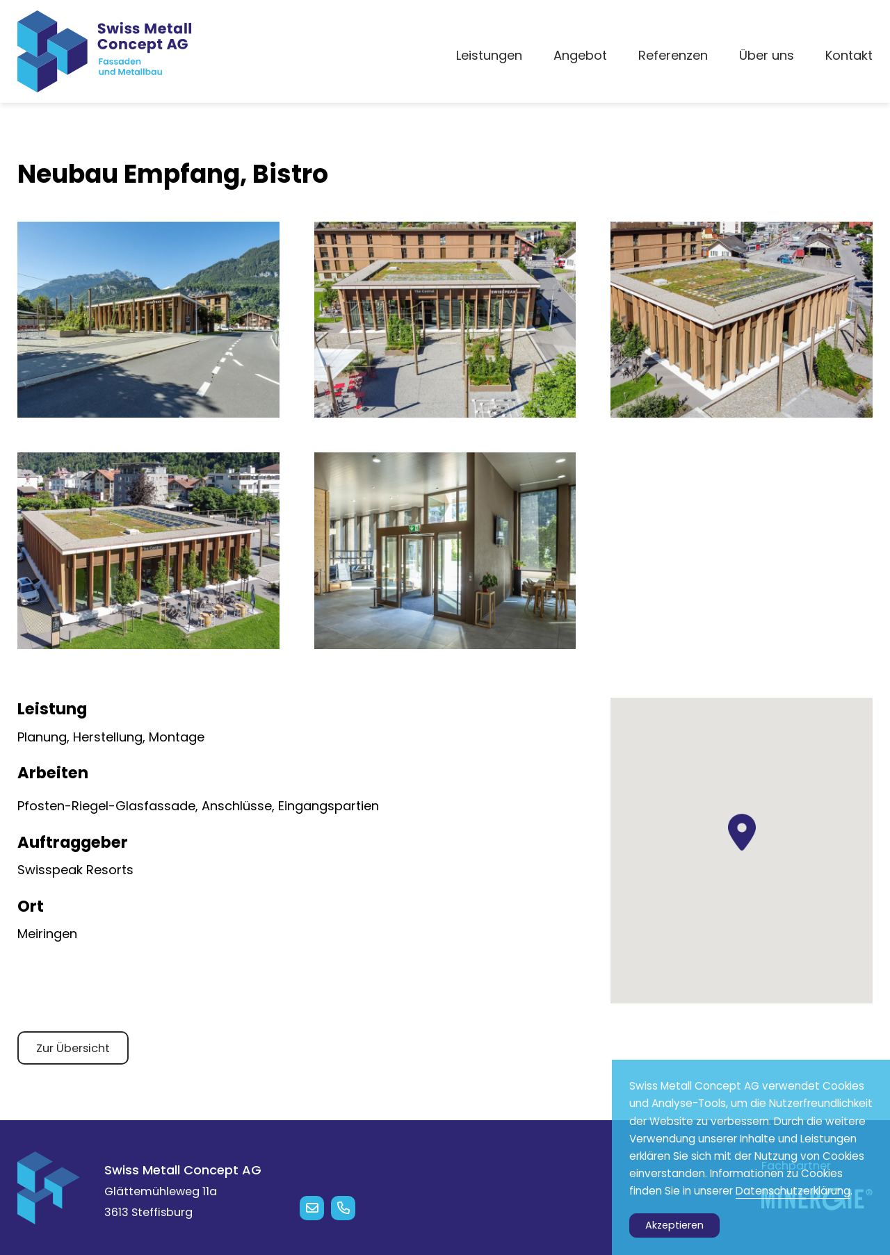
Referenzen (673, 55)
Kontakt (849, 55)
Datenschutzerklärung (793, 1190)
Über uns (766, 55)
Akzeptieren (674, 1225)
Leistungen (489, 55)
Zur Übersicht (73, 1048)
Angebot (580, 55)
